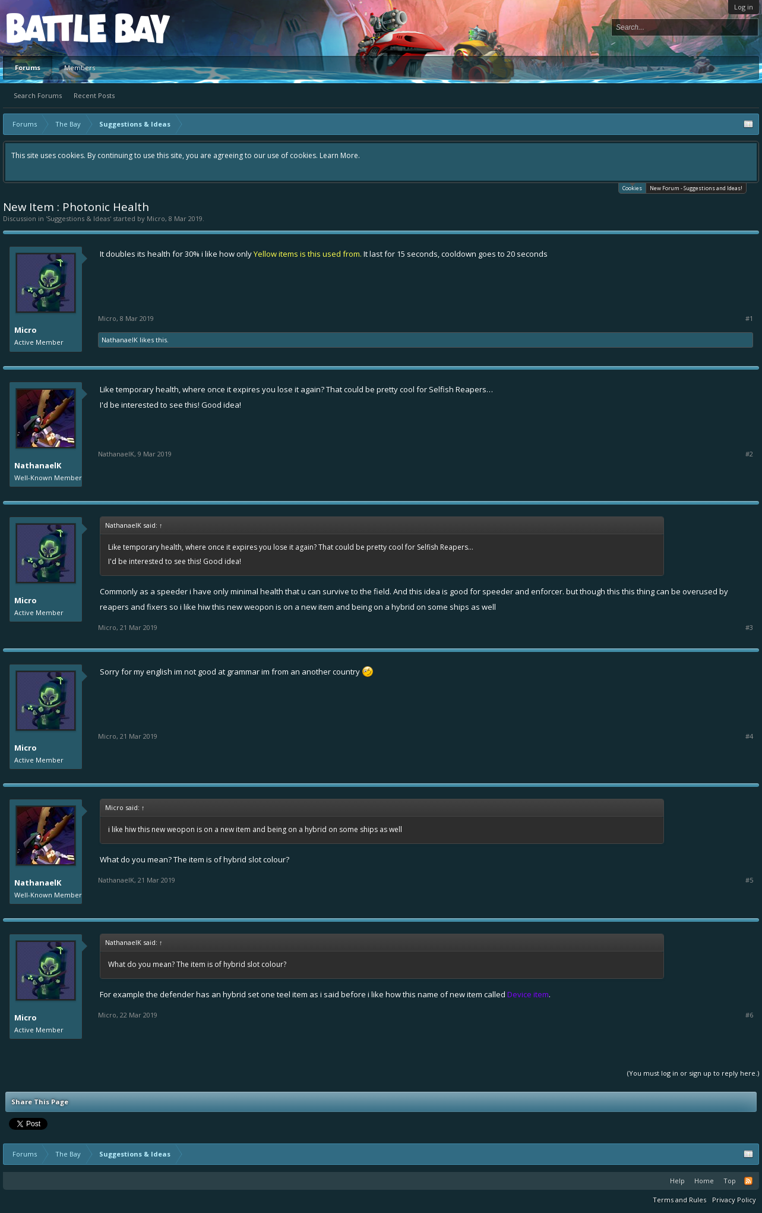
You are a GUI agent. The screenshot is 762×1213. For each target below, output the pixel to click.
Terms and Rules (679, 1199)
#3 (749, 627)
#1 (749, 318)
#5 (749, 880)
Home (704, 1180)
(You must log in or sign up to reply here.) (693, 1073)
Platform (50, 27)
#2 (749, 454)
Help (677, 1180)
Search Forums (38, 95)
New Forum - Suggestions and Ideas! (696, 188)
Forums (27, 67)
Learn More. (340, 155)
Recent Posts (94, 95)
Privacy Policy (734, 1199)
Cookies (632, 187)
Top (729, 1180)
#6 (749, 1015)
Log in (743, 6)
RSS (748, 1181)
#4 (749, 736)
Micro (156, 218)
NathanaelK (120, 339)
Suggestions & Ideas (78, 218)
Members (79, 67)
